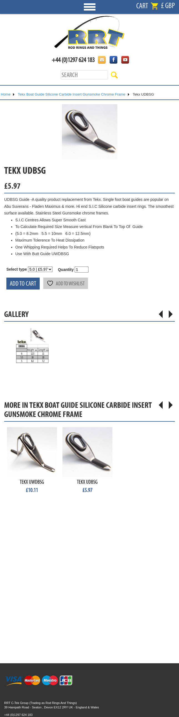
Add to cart (23, 283)
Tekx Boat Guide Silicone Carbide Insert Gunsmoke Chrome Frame (71, 94)
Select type (16, 269)
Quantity (66, 269)
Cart (142, 6)
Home (6, 94)
